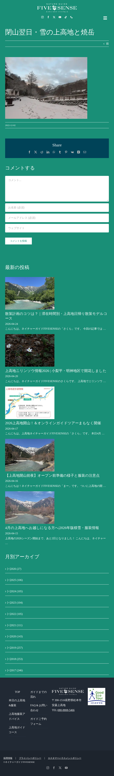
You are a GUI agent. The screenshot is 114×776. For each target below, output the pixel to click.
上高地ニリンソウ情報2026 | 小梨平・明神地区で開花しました (55, 371)
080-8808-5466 (66, 710)
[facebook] (48, 17)
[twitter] (54, 17)
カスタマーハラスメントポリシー (64, 758)
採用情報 (7, 758)
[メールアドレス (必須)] (57, 218)
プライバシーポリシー (30, 758)
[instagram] (42, 17)
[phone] (71, 17)
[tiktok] (66, 17)
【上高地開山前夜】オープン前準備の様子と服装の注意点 (52, 475)
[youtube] (60, 17)
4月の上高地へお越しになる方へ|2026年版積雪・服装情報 (52, 528)
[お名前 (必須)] (57, 207)
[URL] (57, 228)
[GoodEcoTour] (96, 689)
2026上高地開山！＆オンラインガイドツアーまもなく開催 (53, 423)
